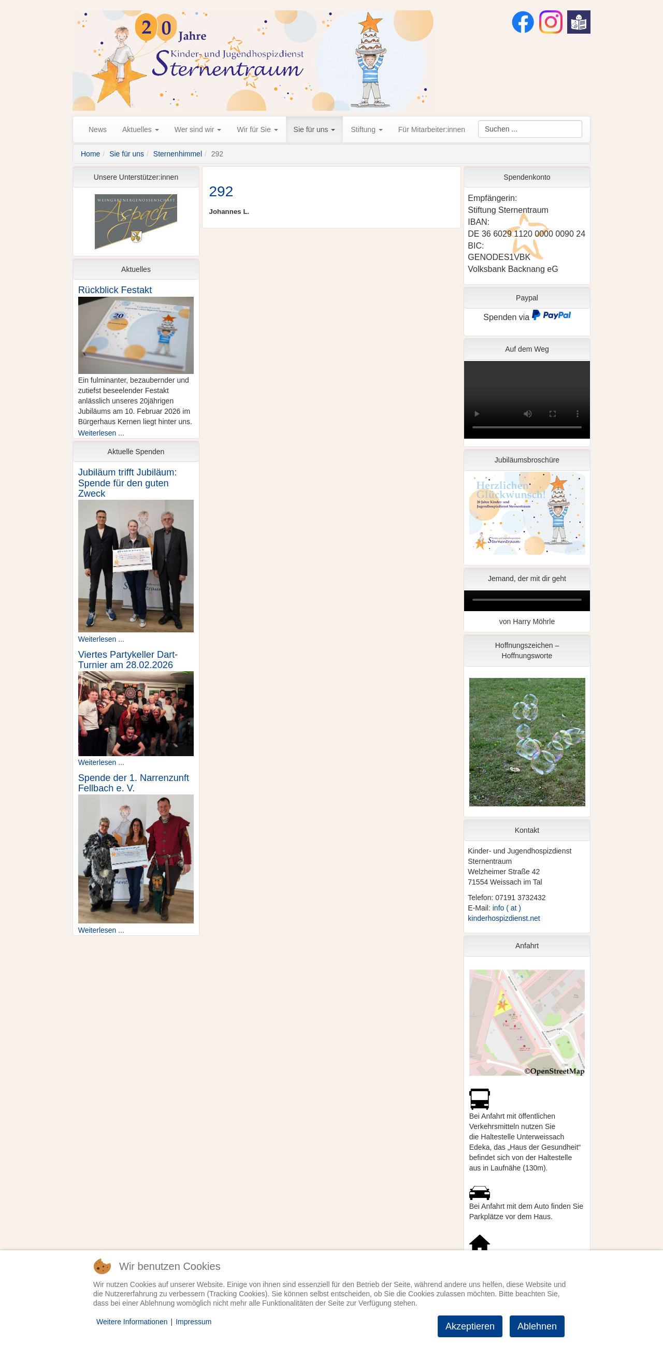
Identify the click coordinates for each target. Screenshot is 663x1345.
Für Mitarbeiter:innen (431, 129)
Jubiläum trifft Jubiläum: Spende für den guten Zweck (127, 482)
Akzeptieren (470, 1326)
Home (90, 154)
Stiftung (366, 129)
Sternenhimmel (177, 154)
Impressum (193, 1322)
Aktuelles (140, 129)
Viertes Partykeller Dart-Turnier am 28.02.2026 (128, 659)
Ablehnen (537, 1326)
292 (221, 191)
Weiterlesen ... (101, 433)
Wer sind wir (198, 129)
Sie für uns (315, 129)
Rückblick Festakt (115, 290)
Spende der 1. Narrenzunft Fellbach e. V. (133, 783)
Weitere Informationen (131, 1322)
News (98, 129)
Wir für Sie (257, 129)
